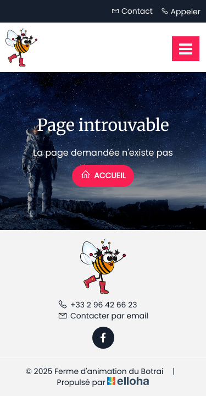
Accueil (103, 175)
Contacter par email (103, 315)
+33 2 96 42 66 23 (97, 304)
